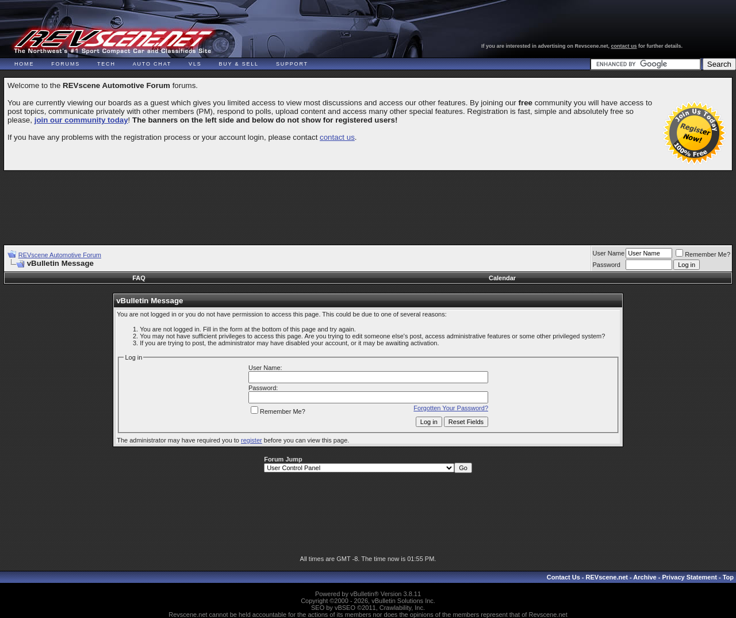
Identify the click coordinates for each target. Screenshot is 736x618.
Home (24, 64)
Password (606, 264)
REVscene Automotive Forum (59, 254)
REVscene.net (607, 577)
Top (728, 577)
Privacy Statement (689, 577)
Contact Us (563, 577)
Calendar (502, 277)
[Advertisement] (368, 202)
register (251, 440)
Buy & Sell (239, 64)
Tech (106, 64)
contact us (624, 46)
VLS (195, 64)
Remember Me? (703, 254)
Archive (644, 577)
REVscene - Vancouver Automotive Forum (113, 41)
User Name (609, 253)
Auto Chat (152, 64)
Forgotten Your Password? (450, 408)
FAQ (138, 277)
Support (292, 64)
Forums (65, 64)
